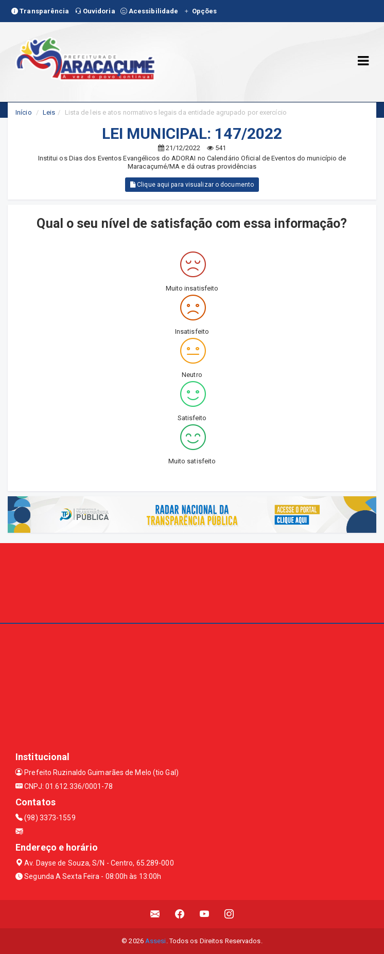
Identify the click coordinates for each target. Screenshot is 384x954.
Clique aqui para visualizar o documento (192, 184)
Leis (49, 112)
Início (23, 112)
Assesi (155, 941)
